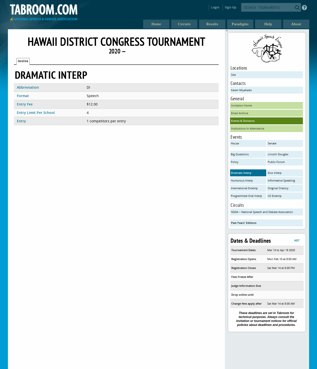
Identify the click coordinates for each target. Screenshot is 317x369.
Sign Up (230, 7)
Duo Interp (275, 173)
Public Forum (276, 162)
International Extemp (244, 188)
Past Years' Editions (243, 223)
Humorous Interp (242, 180)
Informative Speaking (281, 180)
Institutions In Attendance (247, 128)
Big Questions (240, 154)
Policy (234, 162)
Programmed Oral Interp (246, 196)
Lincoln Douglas (278, 154)
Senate (272, 143)
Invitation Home (241, 105)
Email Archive (239, 113)
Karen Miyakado (241, 90)
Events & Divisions (243, 121)
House (235, 143)
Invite (23, 61)
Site (233, 75)
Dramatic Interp (241, 173)
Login (215, 7)
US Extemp (275, 196)
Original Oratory (278, 188)
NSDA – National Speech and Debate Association (262, 212)
